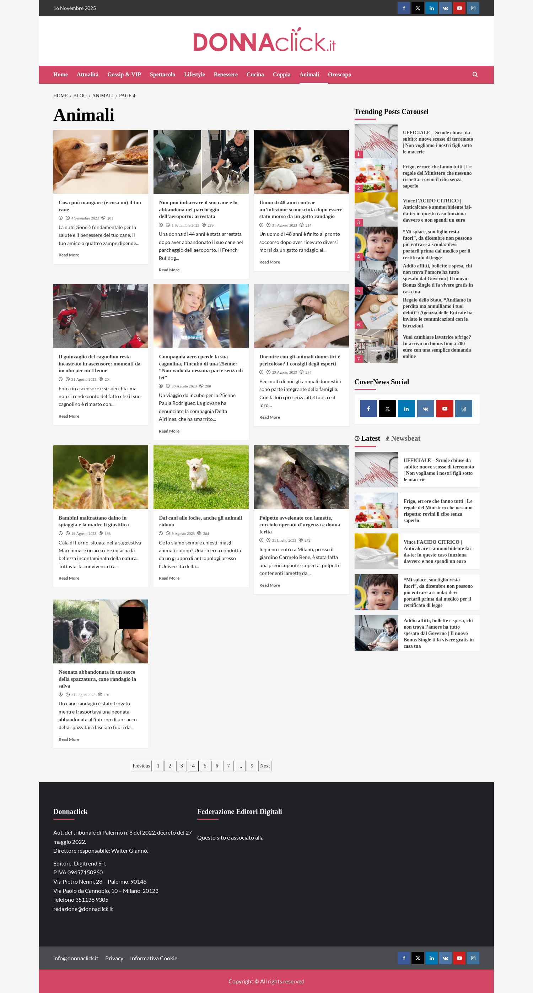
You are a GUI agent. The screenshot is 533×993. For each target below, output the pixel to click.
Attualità (87, 74)
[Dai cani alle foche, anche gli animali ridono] (201, 477)
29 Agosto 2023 (284, 372)
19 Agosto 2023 (83, 533)
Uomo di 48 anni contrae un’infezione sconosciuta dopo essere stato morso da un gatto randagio (300, 209)
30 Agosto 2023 (184, 386)
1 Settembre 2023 (185, 225)
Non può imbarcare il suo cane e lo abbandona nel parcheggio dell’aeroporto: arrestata (198, 209)
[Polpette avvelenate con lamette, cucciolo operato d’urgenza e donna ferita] (301, 477)
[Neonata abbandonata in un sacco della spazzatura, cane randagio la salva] (100, 631)
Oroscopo (339, 74)
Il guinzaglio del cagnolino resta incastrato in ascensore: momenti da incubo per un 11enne (100, 363)
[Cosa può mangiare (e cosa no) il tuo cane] (100, 162)
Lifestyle (194, 74)
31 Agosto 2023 (284, 225)
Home (60, 74)
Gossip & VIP (124, 74)
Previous (141, 766)
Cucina (255, 74)
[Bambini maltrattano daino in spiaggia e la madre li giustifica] (100, 477)
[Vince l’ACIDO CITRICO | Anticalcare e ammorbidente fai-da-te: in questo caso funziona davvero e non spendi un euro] (376, 209)
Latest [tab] (370, 438)
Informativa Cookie (153, 958)
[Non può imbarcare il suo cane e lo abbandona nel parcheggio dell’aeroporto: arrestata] (201, 162)
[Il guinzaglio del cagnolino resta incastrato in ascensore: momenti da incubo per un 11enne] (100, 316)
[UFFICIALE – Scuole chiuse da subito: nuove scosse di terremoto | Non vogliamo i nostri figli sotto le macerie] (376, 141)
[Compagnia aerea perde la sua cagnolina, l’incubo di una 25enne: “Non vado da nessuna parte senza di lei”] (201, 316)
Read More (69, 254)
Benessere (226, 74)
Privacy (114, 958)
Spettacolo (162, 74)
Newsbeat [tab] (404, 438)
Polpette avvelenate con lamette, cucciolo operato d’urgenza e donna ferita (299, 525)
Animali (309, 74)
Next (265, 766)
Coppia (282, 74)
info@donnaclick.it (75, 958)
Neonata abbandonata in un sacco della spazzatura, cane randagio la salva (97, 679)
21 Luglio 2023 (284, 540)
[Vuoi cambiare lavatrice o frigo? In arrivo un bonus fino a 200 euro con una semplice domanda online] (376, 346)
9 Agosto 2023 (183, 533)
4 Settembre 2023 (85, 218)
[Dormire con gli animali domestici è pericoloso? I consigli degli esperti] (301, 316)
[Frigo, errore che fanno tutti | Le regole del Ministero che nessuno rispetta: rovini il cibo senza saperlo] (376, 175)
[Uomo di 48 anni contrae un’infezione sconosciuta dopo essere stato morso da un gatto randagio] (301, 162)
